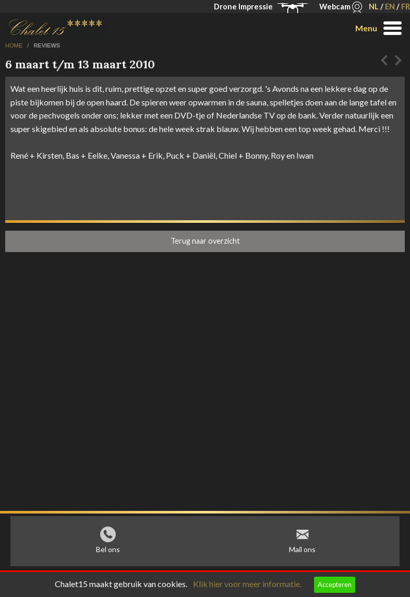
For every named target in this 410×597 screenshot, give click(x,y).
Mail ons (302, 551)
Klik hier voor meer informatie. (247, 584)
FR (405, 6)
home (14, 45)
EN (390, 6)
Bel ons (108, 551)
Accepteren (335, 584)
